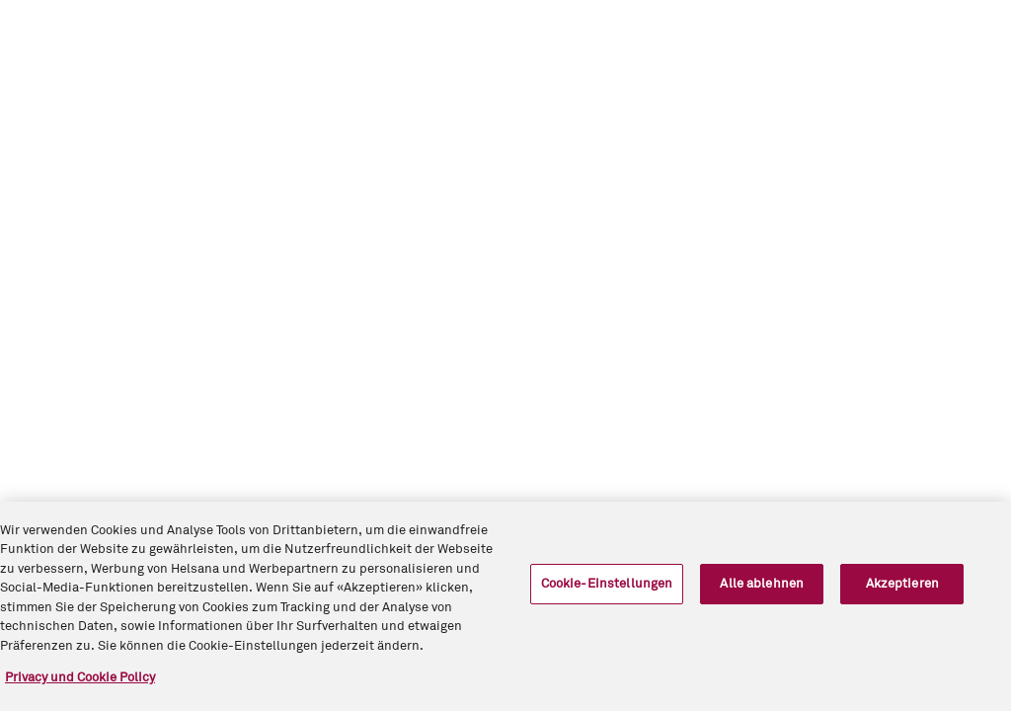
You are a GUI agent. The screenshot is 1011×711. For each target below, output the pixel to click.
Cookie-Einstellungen (607, 584)
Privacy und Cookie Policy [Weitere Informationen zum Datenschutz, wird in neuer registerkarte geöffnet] (80, 678)
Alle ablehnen (762, 584)
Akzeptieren (902, 584)
